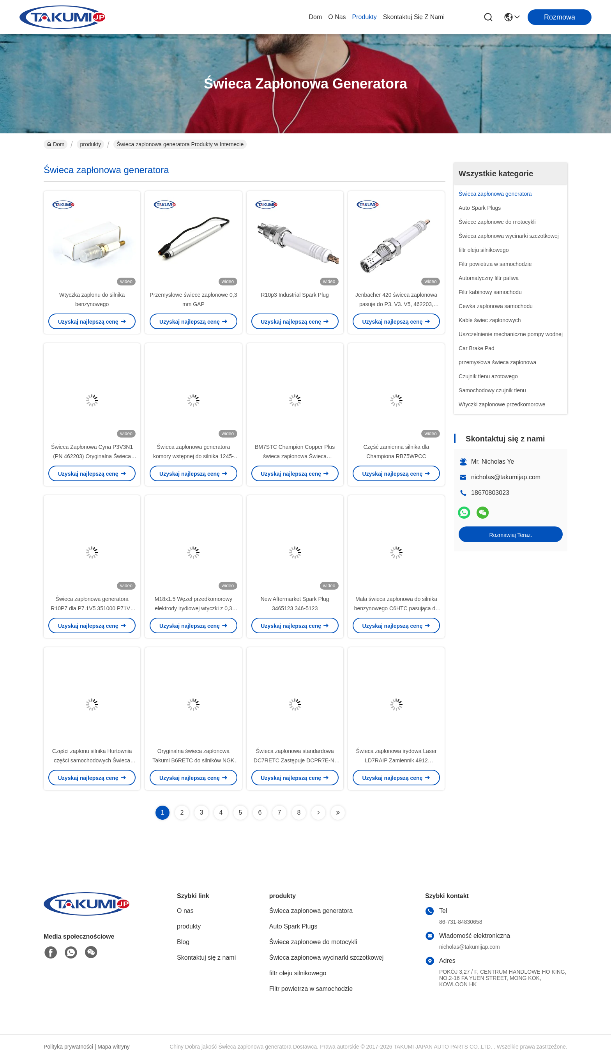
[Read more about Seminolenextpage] (318, 813)
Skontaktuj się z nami (414, 17)
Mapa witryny (113, 1047)
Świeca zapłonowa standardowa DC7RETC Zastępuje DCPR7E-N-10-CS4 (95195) (295, 760)
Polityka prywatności (68, 1047)
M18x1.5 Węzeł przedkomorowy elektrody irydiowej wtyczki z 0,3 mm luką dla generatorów (193, 608)
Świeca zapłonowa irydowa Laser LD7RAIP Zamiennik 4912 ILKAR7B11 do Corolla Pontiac (396, 760)
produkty (364, 17)
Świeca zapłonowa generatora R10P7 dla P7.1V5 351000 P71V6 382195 (92, 608)
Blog (183, 942)
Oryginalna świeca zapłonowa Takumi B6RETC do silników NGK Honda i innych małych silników (193, 760)
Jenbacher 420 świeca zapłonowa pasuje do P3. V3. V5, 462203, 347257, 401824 (396, 304)
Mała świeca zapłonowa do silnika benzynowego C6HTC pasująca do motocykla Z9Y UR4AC (396, 608)
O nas (337, 17)
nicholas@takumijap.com (505, 477)
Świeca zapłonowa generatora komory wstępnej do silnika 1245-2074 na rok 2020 (193, 456)
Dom (315, 17)
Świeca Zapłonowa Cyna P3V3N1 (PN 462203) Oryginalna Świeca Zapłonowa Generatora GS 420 (92, 456)
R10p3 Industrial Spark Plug (295, 295)
